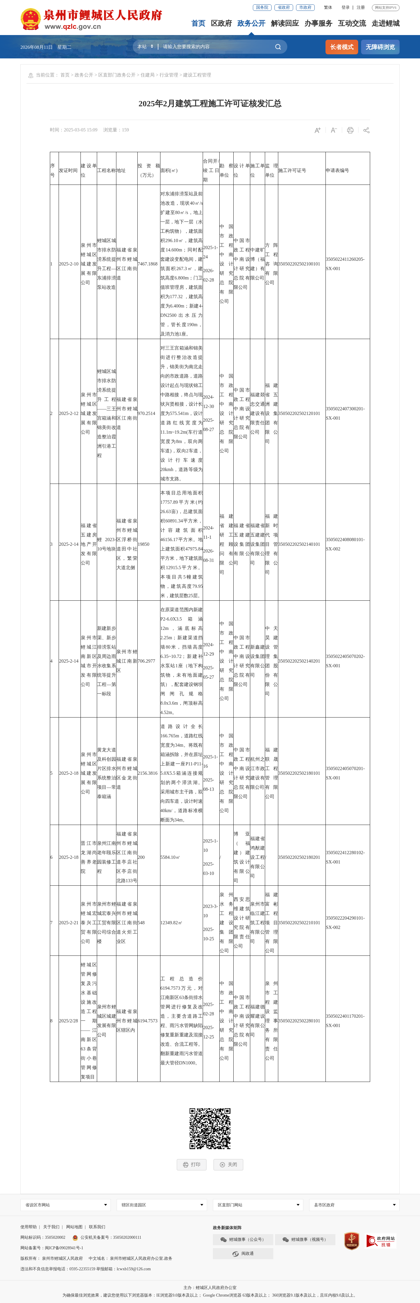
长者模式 (342, 47)
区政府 (221, 23)
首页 (198, 23)
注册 (361, 7)
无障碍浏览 (380, 47)
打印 (191, 1165)
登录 (346, 7)
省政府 (284, 7)
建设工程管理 (197, 74)
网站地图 (74, 1227)
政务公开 (251, 23)
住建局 (148, 74)
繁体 (328, 7)
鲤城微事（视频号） (305, 1239)
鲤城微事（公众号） (243, 1239)
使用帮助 (28, 1227)
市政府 (305, 7)
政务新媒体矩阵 (227, 1228)
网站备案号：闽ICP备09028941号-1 (51, 1248)
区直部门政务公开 (117, 74)
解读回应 (285, 23)
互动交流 (352, 23)
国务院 (262, 7)
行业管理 (169, 74)
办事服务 (318, 23)
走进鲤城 (386, 23)
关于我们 (51, 1227)
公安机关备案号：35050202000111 (106, 1238)
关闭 (228, 1165)
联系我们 (97, 1227)
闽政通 (243, 1253)
